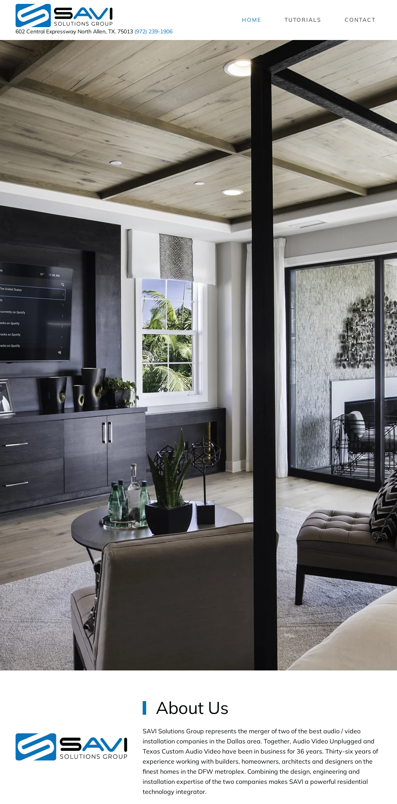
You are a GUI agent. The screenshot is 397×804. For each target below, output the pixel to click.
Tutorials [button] (303, 19)
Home (251, 19)
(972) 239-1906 (154, 31)
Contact (360, 19)
